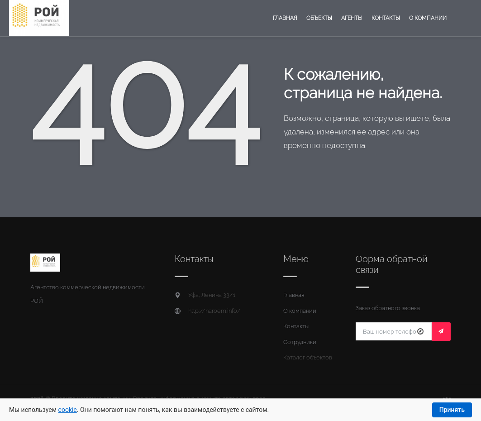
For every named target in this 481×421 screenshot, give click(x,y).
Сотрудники (299, 342)
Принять (452, 409)
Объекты (319, 18)
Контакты (385, 18)
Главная (285, 18)
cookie (67, 409)
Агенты (351, 18)
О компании (428, 18)
